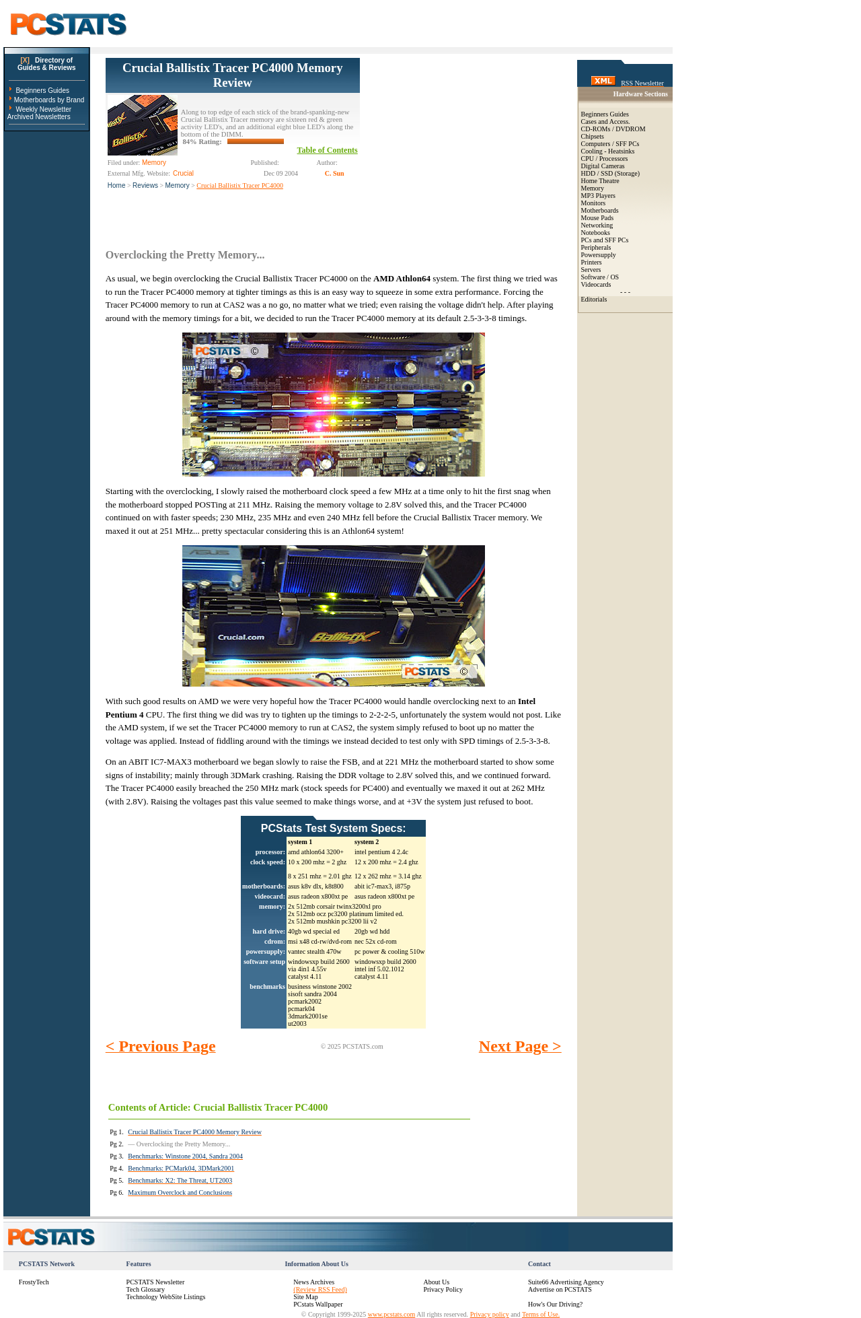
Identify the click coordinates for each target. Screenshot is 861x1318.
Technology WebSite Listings (166, 1296)
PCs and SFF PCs (605, 240)
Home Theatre (600, 180)
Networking (597, 225)
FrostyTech (34, 1282)
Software (593, 277)
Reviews (145, 185)
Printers (591, 262)
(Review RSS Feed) (319, 1289)
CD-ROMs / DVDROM (613, 129)
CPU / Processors (604, 158)
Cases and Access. (605, 121)
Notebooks (595, 232)
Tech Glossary (145, 1289)
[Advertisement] (461, 142)
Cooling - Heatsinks (608, 151)
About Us (436, 1282)
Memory (177, 185)
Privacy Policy (443, 1289)
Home (117, 185)
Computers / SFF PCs (610, 143)
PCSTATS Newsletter (155, 1282)
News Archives (313, 1282)
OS (614, 277)
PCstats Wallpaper (317, 1304)
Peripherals (596, 247)
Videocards (596, 284)
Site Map (305, 1296)
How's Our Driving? (555, 1304)
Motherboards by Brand (49, 100)
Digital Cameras (603, 166)
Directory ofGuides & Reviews (46, 64)
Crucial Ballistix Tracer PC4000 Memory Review (232, 75)
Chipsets (592, 136)
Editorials (594, 299)
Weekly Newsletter (43, 109)
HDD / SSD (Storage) (610, 173)
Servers (591, 269)
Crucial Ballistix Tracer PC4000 (239, 185)
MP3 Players (598, 195)
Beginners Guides (42, 90)
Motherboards (600, 210)
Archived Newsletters (39, 116)
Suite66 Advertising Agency (566, 1282)
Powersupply (598, 254)
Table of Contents (327, 150)
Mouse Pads (597, 217)
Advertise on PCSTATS (560, 1289)
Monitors (593, 203)
